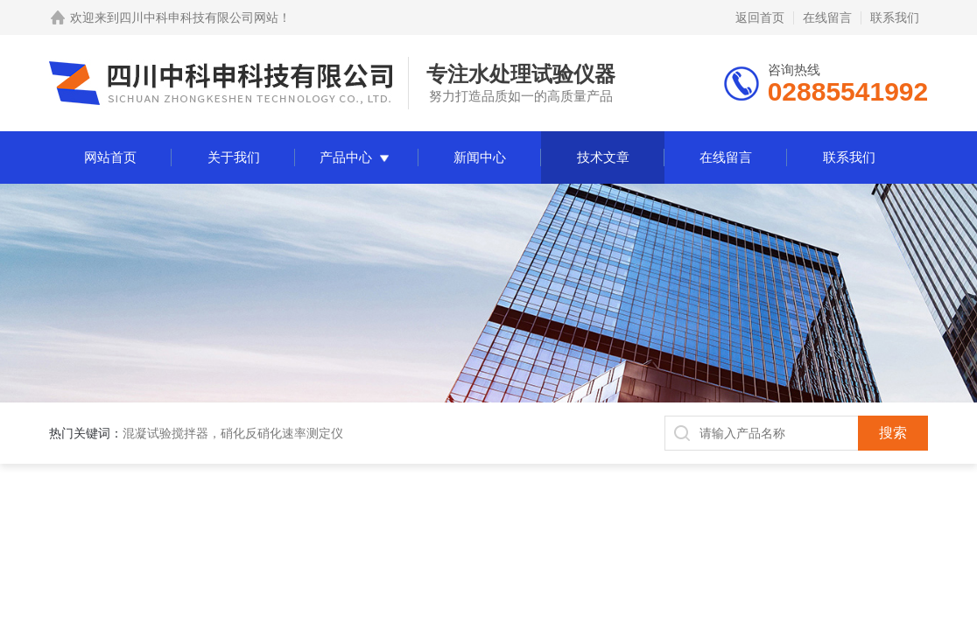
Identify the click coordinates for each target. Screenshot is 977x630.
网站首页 (110, 157)
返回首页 (759, 17)
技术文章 (603, 157)
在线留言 (827, 17)
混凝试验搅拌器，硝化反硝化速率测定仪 (233, 433)
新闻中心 (479, 157)
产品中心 (346, 157)
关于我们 (233, 157)
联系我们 (894, 17)
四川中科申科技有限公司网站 (198, 17)
